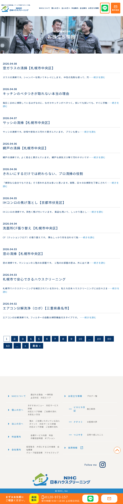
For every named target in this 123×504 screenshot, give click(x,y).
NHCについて (44, 8)
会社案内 (83, 8)
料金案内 (75, 8)
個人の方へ (55, 8)
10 (80, 339)
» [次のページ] (25, 346)
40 (8, 346)
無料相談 (115, 8)
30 (109, 339)
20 (99, 339)
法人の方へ (66, 8)
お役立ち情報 (93, 8)
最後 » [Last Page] (37, 346)
